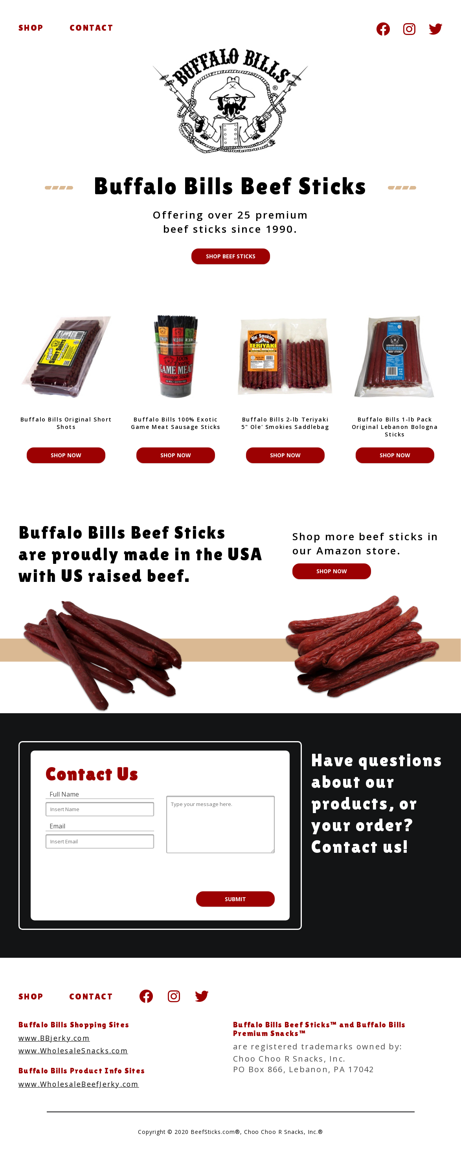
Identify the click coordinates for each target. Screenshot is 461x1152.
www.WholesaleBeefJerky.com (85, 1083)
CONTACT (92, 28)
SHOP (31, 28)
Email (57, 826)
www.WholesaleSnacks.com (79, 1050)
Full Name (64, 794)
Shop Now (66, 455)
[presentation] (211, 872)
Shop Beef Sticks (230, 256)
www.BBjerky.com (58, 1037)
